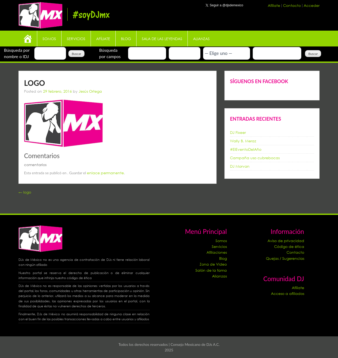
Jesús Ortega (90, 91)
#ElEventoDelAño (245, 149)
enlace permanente (105, 172)
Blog (126, 38)
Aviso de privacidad (285, 240)
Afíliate (274, 5)
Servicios (76, 38)
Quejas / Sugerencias (285, 258)
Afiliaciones (216, 252)
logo (24, 192)
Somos (49, 38)
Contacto (292, 5)
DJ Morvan (240, 166)
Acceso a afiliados (287, 293)
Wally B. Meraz (243, 140)
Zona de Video (213, 264)
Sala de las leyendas (162, 38)
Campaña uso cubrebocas (255, 157)
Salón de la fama (211, 270)
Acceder (312, 5)
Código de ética (289, 246)
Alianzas (201, 38)
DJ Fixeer (238, 132)
